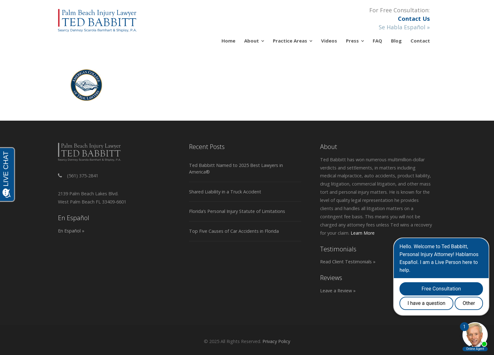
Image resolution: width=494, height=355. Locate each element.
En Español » (71, 231)
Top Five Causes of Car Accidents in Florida (234, 231)
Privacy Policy (276, 341)
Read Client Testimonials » (348, 262)
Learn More (363, 233)
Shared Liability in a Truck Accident (225, 192)
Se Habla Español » (404, 27)
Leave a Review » (338, 291)
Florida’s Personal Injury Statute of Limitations (237, 211)
